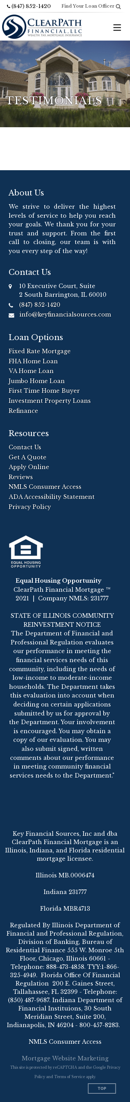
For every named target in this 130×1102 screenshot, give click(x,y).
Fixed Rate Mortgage (40, 351)
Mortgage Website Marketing (65, 1058)
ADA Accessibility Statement (52, 496)
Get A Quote (27, 457)
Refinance (23, 410)
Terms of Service (69, 1077)
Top (102, 1088)
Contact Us (25, 447)
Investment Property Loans (50, 400)
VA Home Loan (31, 370)
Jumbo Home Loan (37, 381)
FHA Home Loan (33, 361)
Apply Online (29, 466)
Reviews (21, 477)
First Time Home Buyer (44, 390)
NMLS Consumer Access (45, 486)
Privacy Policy (30, 506)
